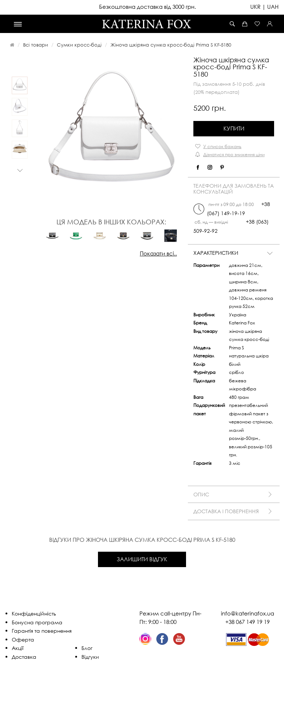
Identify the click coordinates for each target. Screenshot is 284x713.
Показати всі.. (158, 253)
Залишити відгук (142, 559)
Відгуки (90, 657)
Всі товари (35, 45)
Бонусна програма (37, 622)
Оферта (23, 639)
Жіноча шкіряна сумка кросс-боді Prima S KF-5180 (170, 45)
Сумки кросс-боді (79, 45)
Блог (86, 648)
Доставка (24, 657)
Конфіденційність (34, 613)
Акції (17, 648)
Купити (233, 128)
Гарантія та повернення (42, 631)
